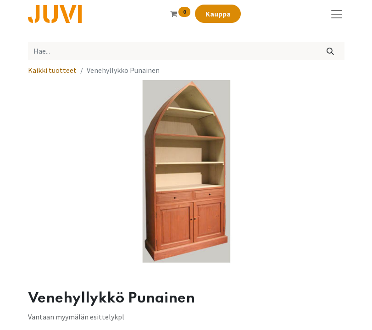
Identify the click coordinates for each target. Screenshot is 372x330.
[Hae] (330, 51)
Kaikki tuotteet (52, 70)
